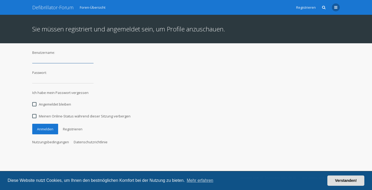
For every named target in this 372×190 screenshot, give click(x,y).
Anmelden (45, 129)
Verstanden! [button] (346, 180)
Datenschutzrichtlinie (91, 142)
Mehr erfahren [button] (200, 180)
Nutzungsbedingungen (50, 142)
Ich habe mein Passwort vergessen (60, 92)
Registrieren (306, 7)
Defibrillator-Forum (52, 7)
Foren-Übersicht (92, 7)
